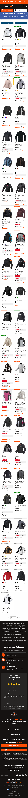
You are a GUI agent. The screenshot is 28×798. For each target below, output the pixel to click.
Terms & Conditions (14, 790)
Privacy (17, 757)
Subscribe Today (9, 669)
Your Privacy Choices (15, 786)
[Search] (20, 10)
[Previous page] (8, 617)
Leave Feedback (14, 767)
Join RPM (8, 663)
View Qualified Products (20, 750)
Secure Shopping (14, 784)
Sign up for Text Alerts (15, 746)
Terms (14, 757)
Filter (7, 23)
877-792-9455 (18, 716)
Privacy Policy (13, 788)
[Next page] (19, 617)
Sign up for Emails (15, 742)
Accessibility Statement (14, 792)
